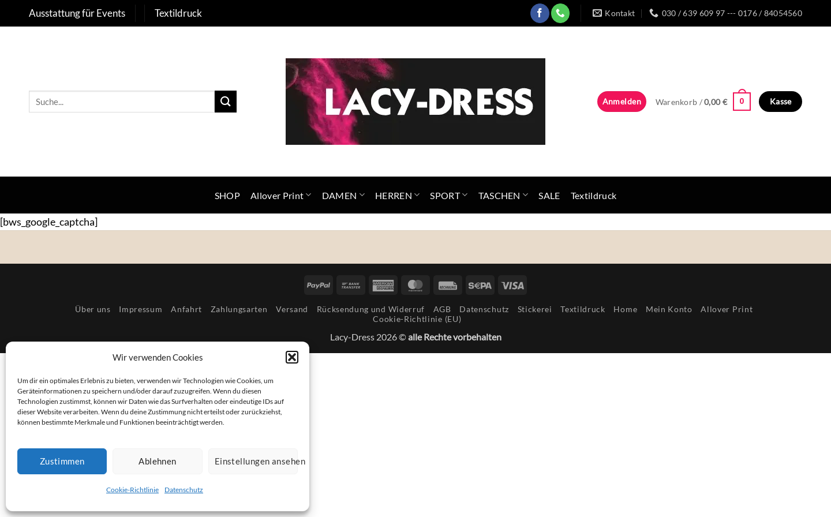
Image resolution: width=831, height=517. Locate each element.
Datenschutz (183, 489)
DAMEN (343, 194)
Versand (292, 309)
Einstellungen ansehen (256, 461)
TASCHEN (503, 194)
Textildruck (594, 195)
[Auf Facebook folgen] (539, 13)
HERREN (397, 194)
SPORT (448, 194)
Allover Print (281, 194)
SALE (549, 195)
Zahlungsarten (239, 309)
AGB (442, 309)
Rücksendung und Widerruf (371, 309)
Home (625, 309)
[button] (292, 357)
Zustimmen (62, 461)
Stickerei (535, 309)
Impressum (140, 309)
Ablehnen (157, 461)
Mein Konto (669, 309)
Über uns (92, 309)
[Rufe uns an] (560, 13)
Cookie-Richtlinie (132, 489)
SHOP (227, 195)
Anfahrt (186, 309)
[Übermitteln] (226, 101)
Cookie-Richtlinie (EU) (417, 319)
